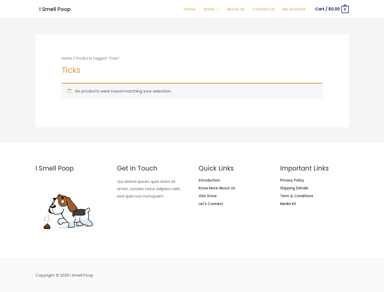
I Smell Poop (55, 9)
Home (67, 58)
